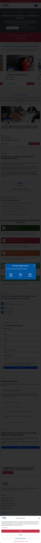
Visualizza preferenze (20, 538)
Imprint (26, 541)
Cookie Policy (16, 541)
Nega (20, 534)
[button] (39, 518)
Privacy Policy (21, 541)
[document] (20, 271)
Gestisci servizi (4, 527)
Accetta (21, 531)
